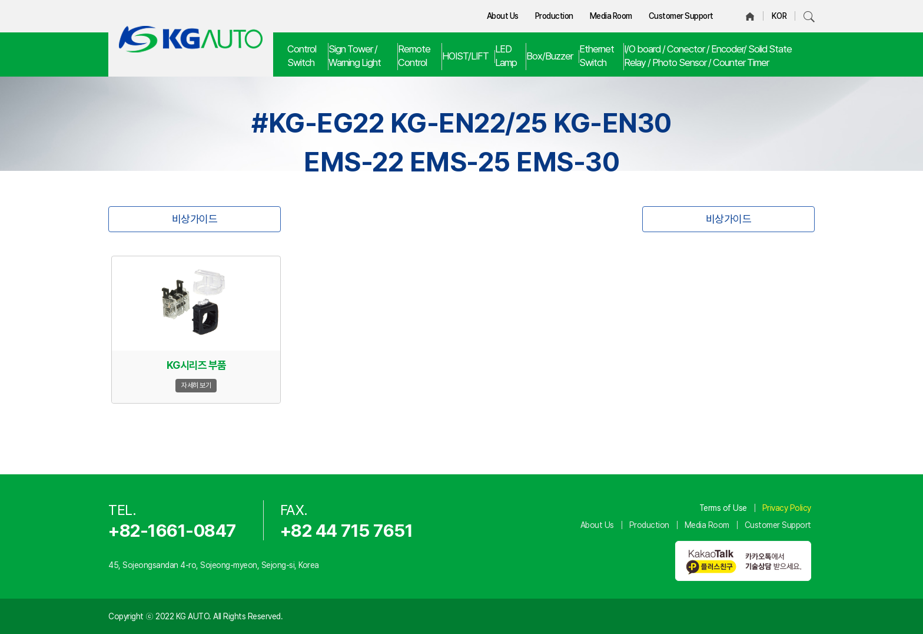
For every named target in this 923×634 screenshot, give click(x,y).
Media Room (611, 16)
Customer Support (681, 16)
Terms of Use (723, 508)
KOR (779, 16)
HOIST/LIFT (465, 56)
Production (554, 16)
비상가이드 (195, 219)
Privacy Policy (786, 508)
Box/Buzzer (549, 56)
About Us (503, 16)
